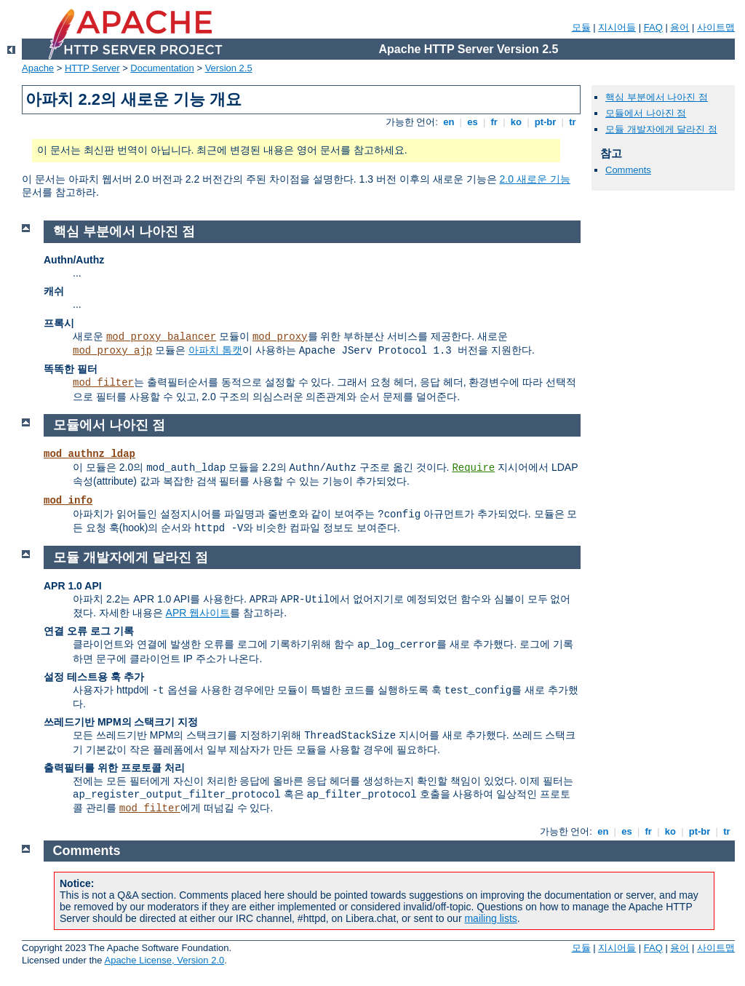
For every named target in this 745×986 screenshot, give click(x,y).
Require (473, 468)
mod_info (68, 500)
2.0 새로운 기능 (535, 179)
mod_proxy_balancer (161, 337)
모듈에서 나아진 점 (645, 113)
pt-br (545, 121)
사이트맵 (716, 27)
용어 (679, 27)
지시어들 (617, 27)
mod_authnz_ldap (89, 454)
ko (516, 121)
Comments (628, 169)
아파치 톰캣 (215, 350)
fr (494, 121)
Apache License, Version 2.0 (164, 960)
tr (573, 121)
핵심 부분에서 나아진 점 (656, 97)
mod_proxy (280, 337)
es (473, 121)
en (449, 121)
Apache (38, 68)
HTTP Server (92, 68)
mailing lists (490, 918)
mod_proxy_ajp (112, 351)
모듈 (581, 27)
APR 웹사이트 (198, 613)
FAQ (653, 27)
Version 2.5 (228, 68)
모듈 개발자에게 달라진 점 (661, 129)
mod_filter (103, 383)
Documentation (162, 68)
